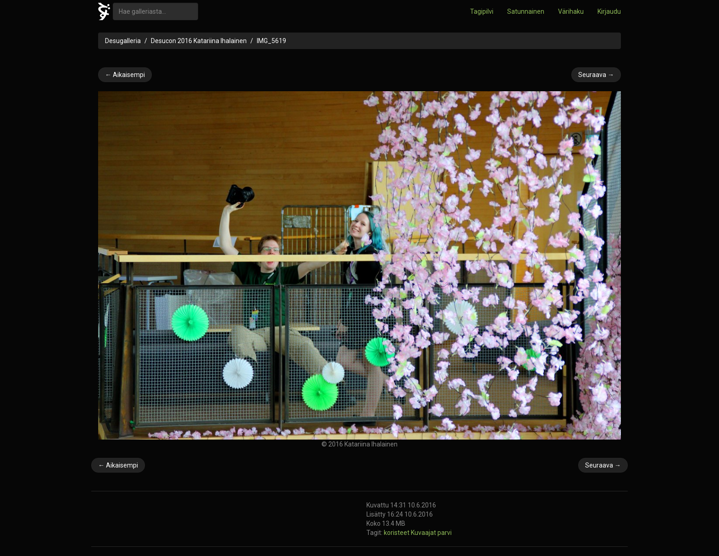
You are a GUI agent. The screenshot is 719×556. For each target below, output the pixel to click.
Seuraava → (596, 74)
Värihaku (571, 11)
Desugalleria (123, 40)
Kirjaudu (609, 11)
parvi (444, 532)
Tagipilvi (481, 11)
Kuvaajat (424, 532)
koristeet (397, 532)
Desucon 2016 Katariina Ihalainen (199, 40)
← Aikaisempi (125, 74)
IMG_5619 (271, 40)
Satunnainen (525, 11)
